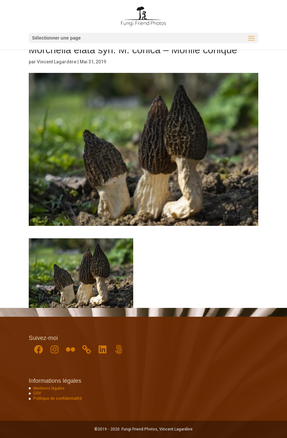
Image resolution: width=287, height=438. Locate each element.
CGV (37, 393)
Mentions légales (49, 388)
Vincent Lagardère (56, 61)
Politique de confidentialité (57, 398)
